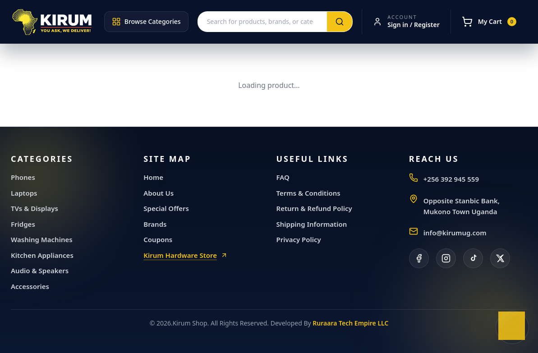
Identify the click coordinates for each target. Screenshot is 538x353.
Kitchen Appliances (42, 255)
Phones (23, 177)
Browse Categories (146, 21)
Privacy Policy (298, 239)
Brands (154, 224)
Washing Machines (42, 239)
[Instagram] (446, 258)
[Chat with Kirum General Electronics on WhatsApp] (512, 327)
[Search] (339, 22)
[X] (500, 258)
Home (153, 177)
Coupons (157, 239)
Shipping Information (311, 224)
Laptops (24, 192)
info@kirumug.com (455, 232)
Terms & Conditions (308, 192)
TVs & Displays (34, 208)
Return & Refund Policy (314, 208)
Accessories (30, 286)
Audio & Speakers (40, 270)
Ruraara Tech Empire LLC (350, 323)
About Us (158, 192)
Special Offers (166, 208)
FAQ (283, 177)
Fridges (23, 224)
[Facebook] (419, 258)
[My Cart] (489, 22)
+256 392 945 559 (451, 178)
